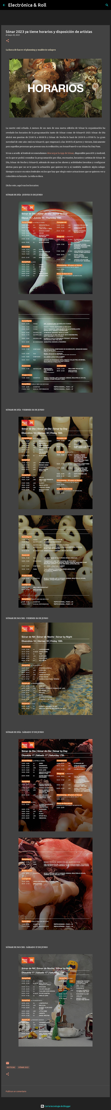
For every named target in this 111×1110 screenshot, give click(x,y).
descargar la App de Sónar (60, 153)
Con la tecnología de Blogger (56, 1106)
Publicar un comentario (16, 1091)
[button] (7, 41)
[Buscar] (107, 5)
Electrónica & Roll (27, 5)
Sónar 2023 (23, 1067)
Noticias (11, 1067)
